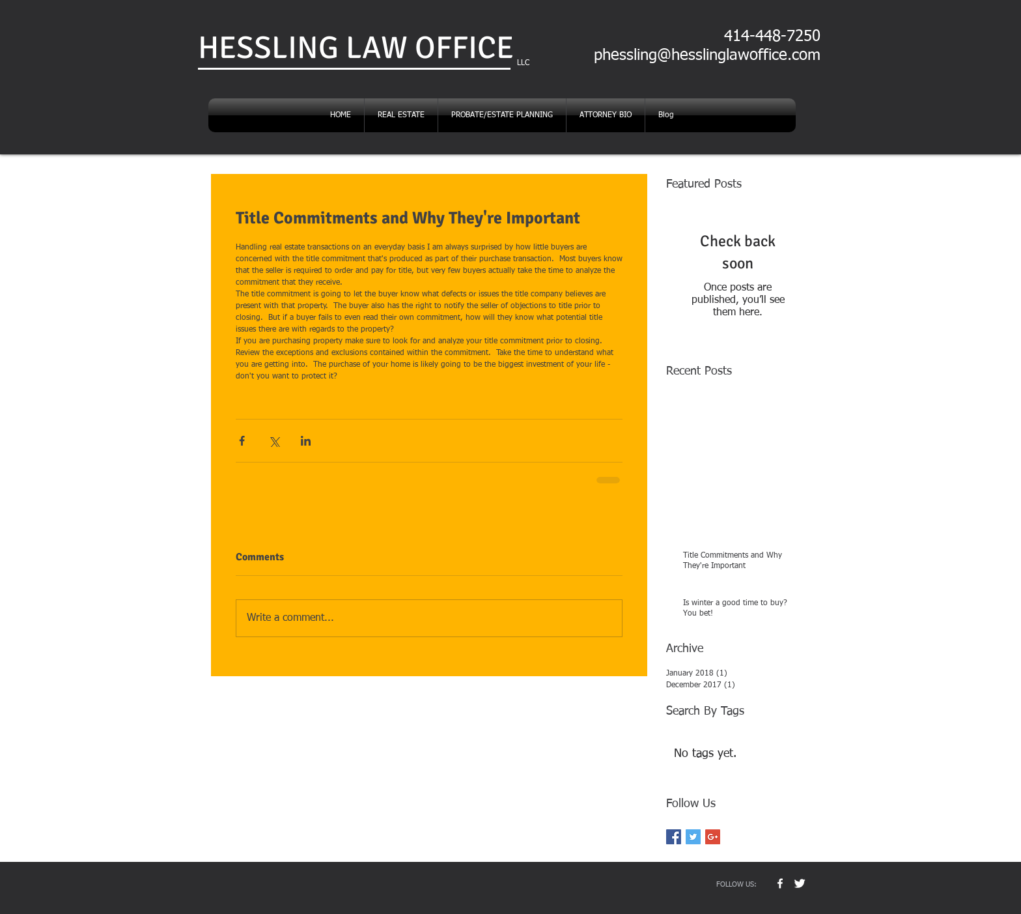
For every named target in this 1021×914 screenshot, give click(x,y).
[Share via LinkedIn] (306, 441)
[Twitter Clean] (799, 883)
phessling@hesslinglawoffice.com (707, 55)
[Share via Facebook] (242, 441)
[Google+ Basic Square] (712, 836)
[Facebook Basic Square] (673, 836)
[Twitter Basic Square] (693, 836)
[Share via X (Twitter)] (274, 441)
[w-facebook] (780, 883)
